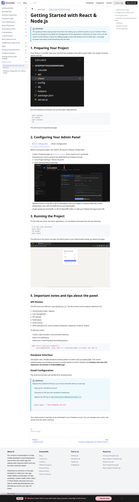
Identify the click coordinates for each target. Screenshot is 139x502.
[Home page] (32, 8)
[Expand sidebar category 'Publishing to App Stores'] (26, 42)
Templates (90, 3)
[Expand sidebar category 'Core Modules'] (26, 32)
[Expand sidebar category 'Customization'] (26, 35)
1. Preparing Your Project (122, 10)
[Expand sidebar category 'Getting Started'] (26, 8)
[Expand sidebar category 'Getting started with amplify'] (26, 57)
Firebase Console (59, 154)
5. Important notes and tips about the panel (125, 19)
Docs (19, 3)
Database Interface (121, 26)
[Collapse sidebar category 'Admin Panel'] (26, 62)
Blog (25, 3)
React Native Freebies (111, 468)
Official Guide (62, 37)
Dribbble (75, 465)
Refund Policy (44, 471)
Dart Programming (110, 465)
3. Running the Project (121, 15)
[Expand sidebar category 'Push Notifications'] (26, 22)
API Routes (119, 23)
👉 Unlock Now (103, 498)
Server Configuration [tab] (40, 144)
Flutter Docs (108, 462)
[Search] (40, 3)
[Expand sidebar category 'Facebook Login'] (26, 18)
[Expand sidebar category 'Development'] (26, 11)
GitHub (74, 456)
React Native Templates (112, 459)
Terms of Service (45, 474)
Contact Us (43, 459)
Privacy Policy (44, 468)
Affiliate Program (45, 465)
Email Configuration (122, 29)
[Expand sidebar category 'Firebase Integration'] (26, 15)
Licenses (42, 462)
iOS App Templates (110, 456)
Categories (100, 3)
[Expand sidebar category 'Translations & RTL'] (26, 28)
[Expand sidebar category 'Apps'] (26, 46)
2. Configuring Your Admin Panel (124, 12)
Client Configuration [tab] (59, 144)
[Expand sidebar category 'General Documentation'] (26, 49)
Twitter (74, 462)
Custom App (118, 3)
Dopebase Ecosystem (23, 493)
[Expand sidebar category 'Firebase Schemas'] (26, 53)
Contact (109, 3)
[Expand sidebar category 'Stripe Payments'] (26, 25)
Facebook (75, 459)
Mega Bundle (131, 3)
